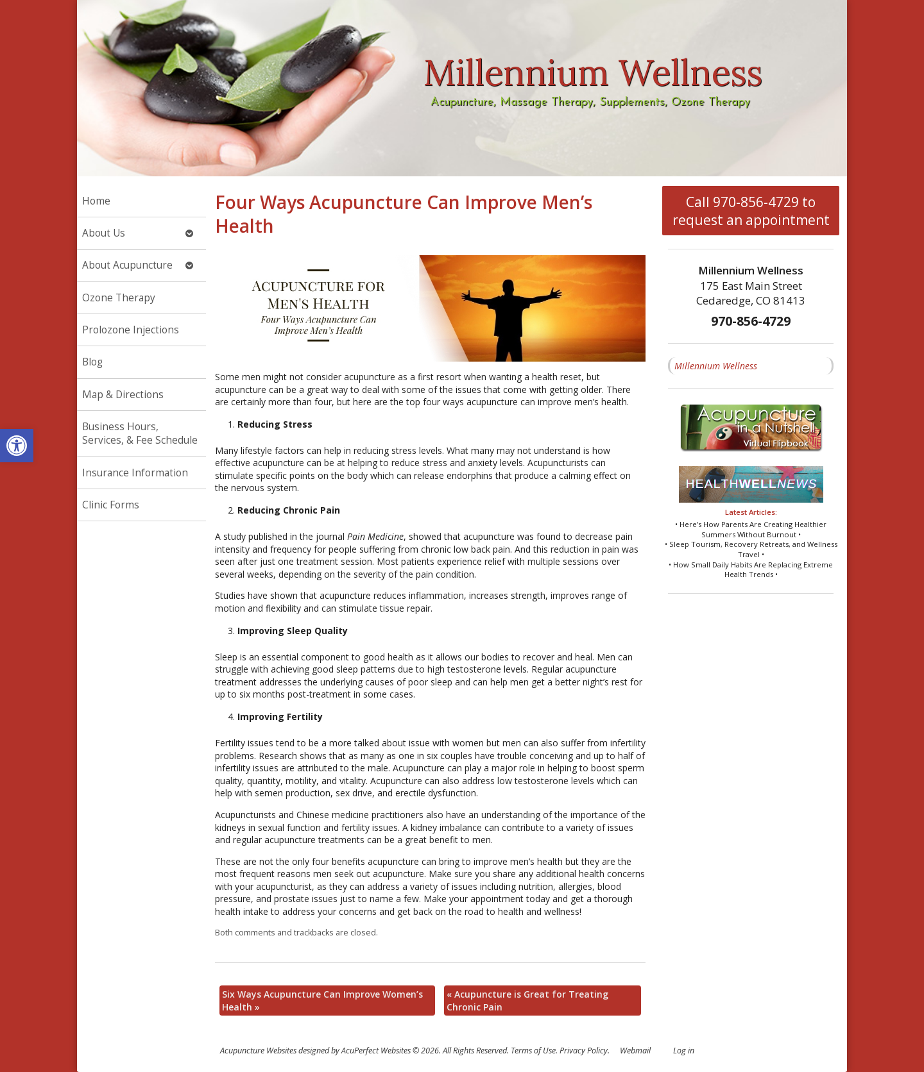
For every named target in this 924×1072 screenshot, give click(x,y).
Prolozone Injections (130, 330)
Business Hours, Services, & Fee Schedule (140, 434)
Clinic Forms (110, 505)
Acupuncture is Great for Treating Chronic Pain (527, 1000)
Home (96, 201)
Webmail (635, 1050)
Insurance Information (135, 473)
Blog (92, 362)
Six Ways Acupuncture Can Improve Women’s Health (322, 1000)
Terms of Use (533, 1050)
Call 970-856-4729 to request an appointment (751, 211)
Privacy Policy (584, 1050)
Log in (683, 1050)
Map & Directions (123, 394)
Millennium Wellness (715, 366)
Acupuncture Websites (258, 1050)
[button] (16, 445)
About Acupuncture (127, 265)
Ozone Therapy (118, 298)
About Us (103, 233)
